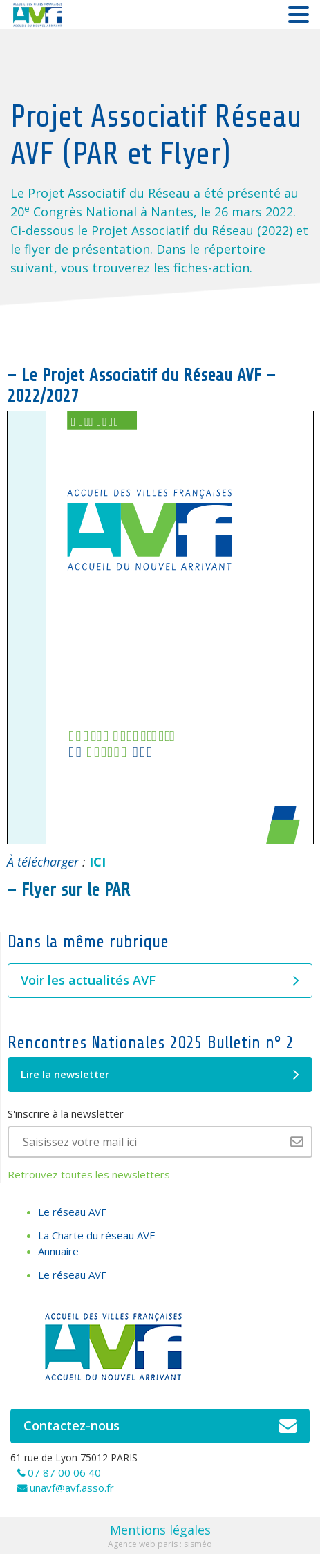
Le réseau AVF (72, 1212)
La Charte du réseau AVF (96, 1235)
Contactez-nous (160, 1426)
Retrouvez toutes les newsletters (89, 1174)
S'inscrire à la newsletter (66, 1113)
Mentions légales (160, 1529)
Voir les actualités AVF (160, 980)
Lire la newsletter (160, 1074)
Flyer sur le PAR (75, 890)
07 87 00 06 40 (64, 1472)
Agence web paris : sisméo (160, 1544)
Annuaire (58, 1251)
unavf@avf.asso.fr (72, 1488)
